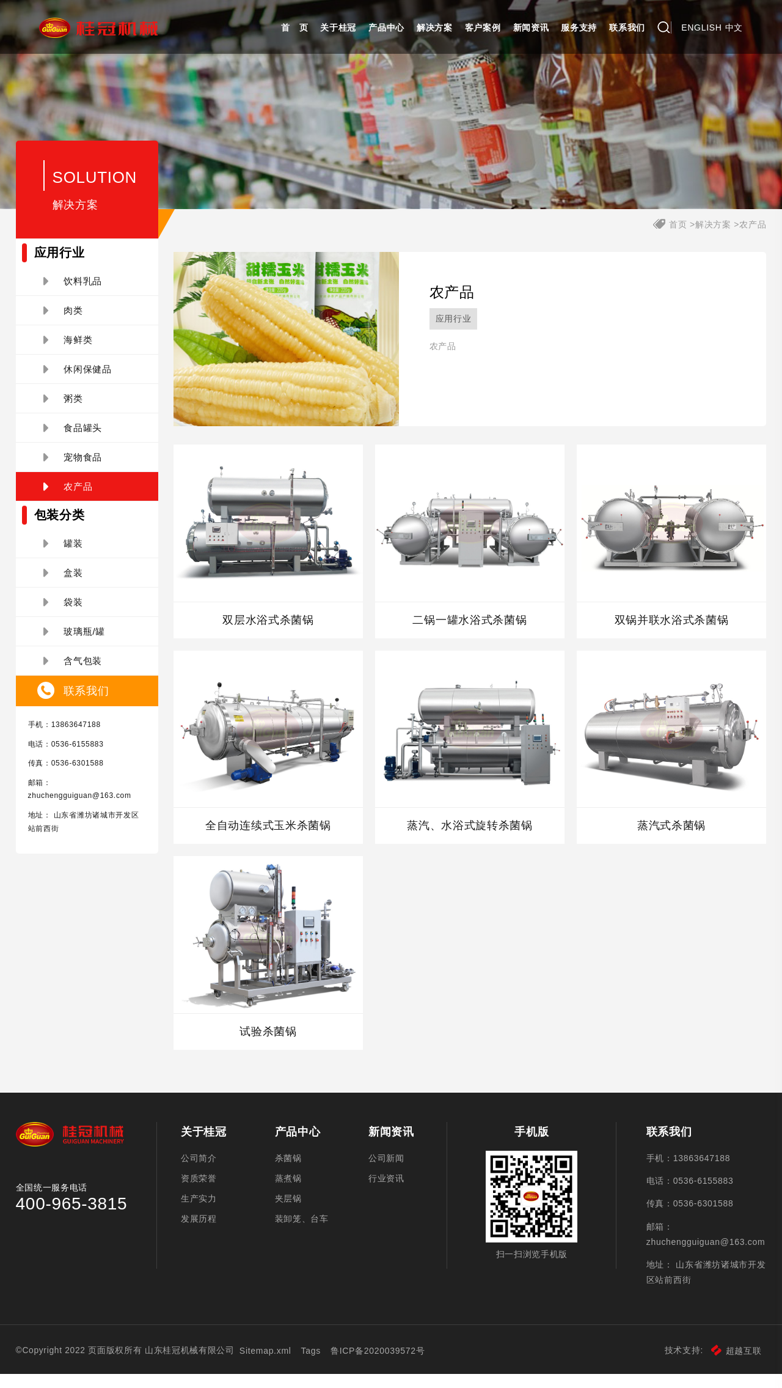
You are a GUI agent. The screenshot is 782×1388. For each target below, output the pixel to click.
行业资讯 (386, 1192)
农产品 (68, 497)
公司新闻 (386, 1170)
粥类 (63, 409)
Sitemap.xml (267, 1365)
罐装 (63, 554)
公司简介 (199, 1170)
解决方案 (435, 27)
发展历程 (199, 1235)
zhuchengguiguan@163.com (79, 806)
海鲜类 (68, 351)
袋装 (63, 613)
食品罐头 (73, 439)
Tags (311, 1365)
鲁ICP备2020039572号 (379, 1365)
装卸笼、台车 (302, 1235)
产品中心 (386, 27)
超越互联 (736, 1365)
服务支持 (579, 27)
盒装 (63, 584)
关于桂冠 (338, 27)
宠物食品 (73, 468)
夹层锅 (288, 1214)
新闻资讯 (531, 27)
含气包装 (73, 672)
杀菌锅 (288, 1170)
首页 (678, 235)
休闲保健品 (77, 380)
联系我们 (627, 27)
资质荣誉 (199, 1192)
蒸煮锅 (288, 1192)
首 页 (294, 27)
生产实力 (199, 1214)
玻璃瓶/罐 (74, 642)
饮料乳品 (73, 292)
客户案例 (483, 27)
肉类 (63, 321)
